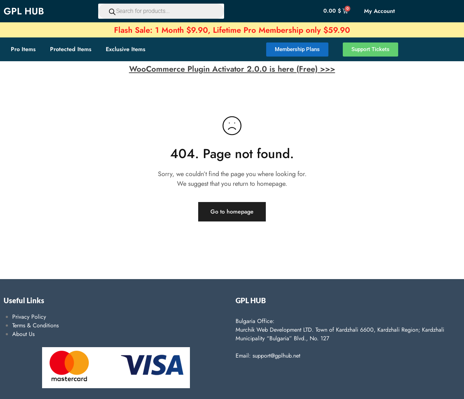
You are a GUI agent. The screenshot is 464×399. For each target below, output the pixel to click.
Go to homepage (232, 211)
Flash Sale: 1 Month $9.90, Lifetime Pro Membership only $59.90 (232, 30)
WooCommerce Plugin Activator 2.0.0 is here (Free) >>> (232, 69)
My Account (379, 11)
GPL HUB (24, 11)
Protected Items (70, 49)
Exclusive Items (125, 49)
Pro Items (23, 49)
